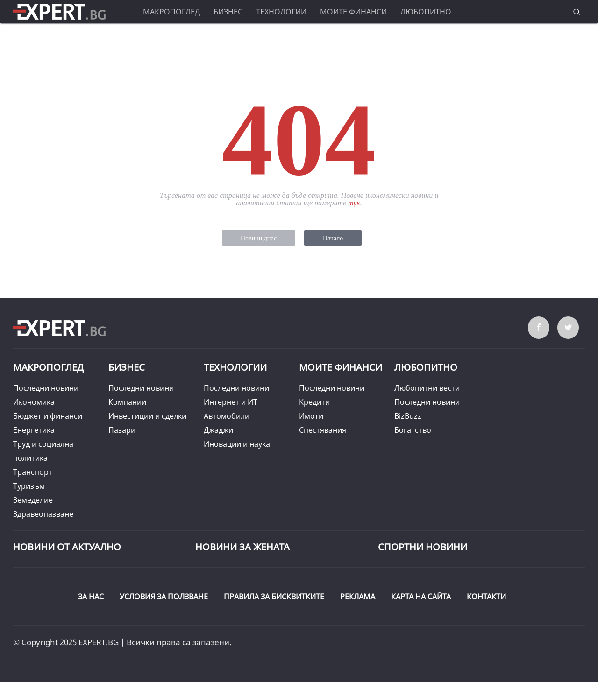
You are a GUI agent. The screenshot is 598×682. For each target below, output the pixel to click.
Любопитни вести (427, 388)
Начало (333, 238)
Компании (127, 402)
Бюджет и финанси (47, 416)
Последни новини (45, 388)
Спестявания (322, 430)
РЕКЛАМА (357, 596)
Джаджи (218, 430)
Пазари (121, 430)
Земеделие (33, 500)
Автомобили (226, 416)
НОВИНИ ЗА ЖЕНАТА (242, 547)
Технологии (281, 12)
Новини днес (259, 238)
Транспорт (32, 472)
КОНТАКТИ (486, 596)
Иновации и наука (237, 444)
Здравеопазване (43, 514)
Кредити (314, 402)
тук (354, 203)
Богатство (412, 430)
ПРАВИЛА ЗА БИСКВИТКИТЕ (274, 596)
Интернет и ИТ (230, 402)
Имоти (311, 416)
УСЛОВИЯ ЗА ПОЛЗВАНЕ (164, 596)
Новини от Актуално (67, 547)
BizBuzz (407, 416)
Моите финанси (353, 12)
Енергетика (34, 430)
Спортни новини (422, 547)
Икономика (34, 402)
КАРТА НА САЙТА (421, 596)
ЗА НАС (91, 596)
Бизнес (228, 12)
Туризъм (29, 486)
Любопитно (425, 12)
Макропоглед (171, 12)
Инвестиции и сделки (147, 416)
